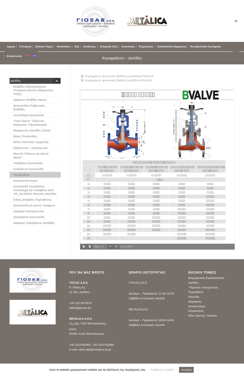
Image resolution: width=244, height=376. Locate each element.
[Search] (236, 56)
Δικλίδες (193, 282)
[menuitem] (11, 46)
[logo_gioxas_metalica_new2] (122, 21)
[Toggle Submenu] (57, 81)
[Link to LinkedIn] (236, 21)
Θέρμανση (194, 301)
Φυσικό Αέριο (196, 306)
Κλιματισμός (196, 310)
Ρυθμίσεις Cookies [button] (162, 369)
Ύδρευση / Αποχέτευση (203, 287)
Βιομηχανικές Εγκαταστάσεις (206, 277)
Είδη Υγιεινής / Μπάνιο (202, 315)
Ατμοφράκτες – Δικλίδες (122, 58)
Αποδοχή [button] (186, 369)
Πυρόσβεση (195, 292)
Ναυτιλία (193, 296)
